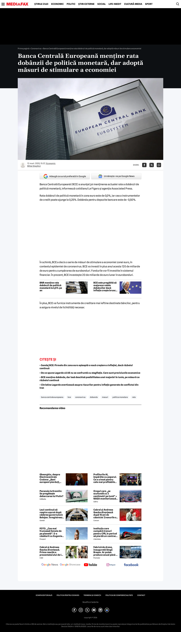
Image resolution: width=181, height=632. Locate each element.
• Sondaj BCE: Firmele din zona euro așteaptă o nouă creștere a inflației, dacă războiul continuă (86, 367)
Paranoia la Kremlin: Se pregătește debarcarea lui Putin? (51, 494)
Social (101, 4)
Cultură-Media (133, 4)
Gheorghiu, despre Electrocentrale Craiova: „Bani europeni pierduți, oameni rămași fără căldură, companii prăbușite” (50, 478)
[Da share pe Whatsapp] (159, 165)
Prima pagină (23, 48)
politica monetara (120, 397)
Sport (148, 4)
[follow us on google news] (50, 565)
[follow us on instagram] (111, 565)
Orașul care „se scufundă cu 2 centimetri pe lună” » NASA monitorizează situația (105, 495)
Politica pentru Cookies (68, 595)
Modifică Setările (90, 602)
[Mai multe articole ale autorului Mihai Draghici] (23, 165)
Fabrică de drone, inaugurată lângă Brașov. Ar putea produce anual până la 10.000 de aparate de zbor (105, 551)
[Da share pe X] (151, 165)
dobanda (94, 397)
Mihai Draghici (34, 166)
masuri (105, 397)
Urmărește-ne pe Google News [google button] (116, 176)
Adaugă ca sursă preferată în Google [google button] (65, 176)
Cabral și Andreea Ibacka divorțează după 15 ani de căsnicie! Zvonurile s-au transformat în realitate (105, 514)
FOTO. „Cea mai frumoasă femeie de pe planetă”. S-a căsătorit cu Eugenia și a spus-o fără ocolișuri (51, 532)
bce (69, 397)
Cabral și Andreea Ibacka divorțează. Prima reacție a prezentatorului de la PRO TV (51, 551)
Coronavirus (36, 48)
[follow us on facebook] (131, 565)
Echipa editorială (44, 595)
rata (134, 397)
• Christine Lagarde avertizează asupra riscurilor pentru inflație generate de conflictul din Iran (89, 386)
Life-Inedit (115, 4)
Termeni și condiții (92, 595)
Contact (141, 595)
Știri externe (86, 4)
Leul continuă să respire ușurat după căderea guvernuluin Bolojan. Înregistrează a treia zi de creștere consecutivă (52, 514)
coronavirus (80, 397)
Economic (57, 4)
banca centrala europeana (52, 397)
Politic (71, 4)
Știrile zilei (41, 4)
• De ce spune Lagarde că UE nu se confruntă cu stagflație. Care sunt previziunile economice (90, 372)
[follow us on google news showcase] (70, 565)
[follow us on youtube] (90, 565)
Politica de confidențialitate (119, 595)
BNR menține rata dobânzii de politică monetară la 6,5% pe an (51, 286)
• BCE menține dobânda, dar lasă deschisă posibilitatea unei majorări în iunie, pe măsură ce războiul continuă (90, 379)
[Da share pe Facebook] (144, 165)
